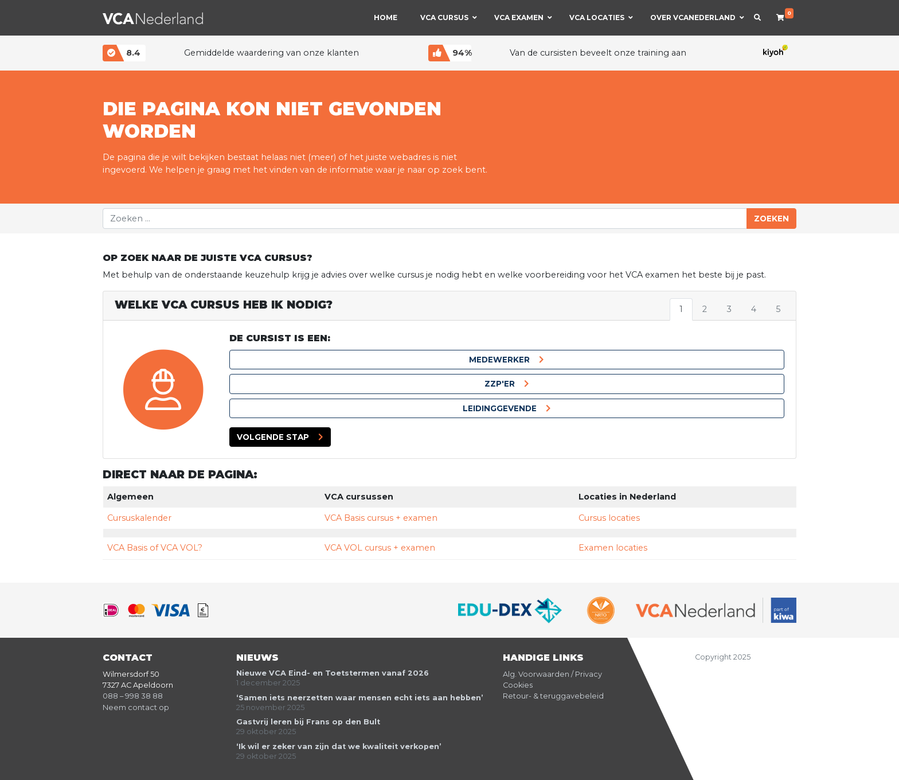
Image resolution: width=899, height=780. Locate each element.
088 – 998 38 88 (133, 696)
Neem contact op (136, 707)
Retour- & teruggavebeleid (553, 696)
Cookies (518, 685)
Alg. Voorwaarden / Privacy (552, 674)
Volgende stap (273, 437)
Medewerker (499, 359)
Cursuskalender (139, 518)
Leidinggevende (500, 408)
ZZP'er (499, 383)
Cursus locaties (609, 518)
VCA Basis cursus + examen (381, 518)
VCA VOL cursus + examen (380, 548)
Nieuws (257, 657)
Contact (128, 657)
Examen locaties (613, 548)
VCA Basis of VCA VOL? (154, 548)
